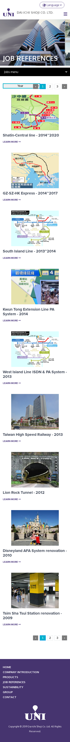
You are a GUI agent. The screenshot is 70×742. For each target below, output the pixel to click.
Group (8, 692)
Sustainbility (13, 687)
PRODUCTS (10, 677)
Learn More (12, 141)
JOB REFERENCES (14, 682)
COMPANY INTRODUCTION (21, 672)
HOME (7, 667)
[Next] (64, 86)
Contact (9, 697)
